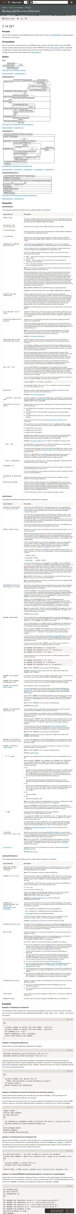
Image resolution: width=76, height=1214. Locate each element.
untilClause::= (49, 164)
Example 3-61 (57, 956)
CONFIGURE (56, 30)
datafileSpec (7, 581)
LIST (56, 959)
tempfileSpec (7, 742)
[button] (72, 1210)
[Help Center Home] (17, 2)
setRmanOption (55, 42)
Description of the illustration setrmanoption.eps (17, 119)
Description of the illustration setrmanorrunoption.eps (19, 190)
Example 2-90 (35, 813)
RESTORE (68, 503)
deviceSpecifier (9, 902)
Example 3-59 (30, 525)
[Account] (71, 2)
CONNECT (60, 1137)
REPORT (60, 959)
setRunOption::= (20, 68)
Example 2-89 (28, 684)
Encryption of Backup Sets (37, 331)
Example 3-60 (29, 941)
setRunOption (35, 47)
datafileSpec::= (29, 164)
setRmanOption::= (8, 68)
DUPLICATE (51, 630)
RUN (49, 40)
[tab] (34, 1014)
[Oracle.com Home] (4, 2)
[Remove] (31, 2)
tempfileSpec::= (39, 164)
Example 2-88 (62, 619)
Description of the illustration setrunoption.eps (17, 161)
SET (27, 552)
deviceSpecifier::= (8, 122)
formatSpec (33, 665)
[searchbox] (50, 2)
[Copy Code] (70, 1014)
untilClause (7, 842)
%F (27, 911)
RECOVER (29, 505)
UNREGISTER (29, 961)
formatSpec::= (19, 122)
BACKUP (53, 385)
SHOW (64, 959)
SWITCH (63, 630)
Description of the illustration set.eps (14, 65)
